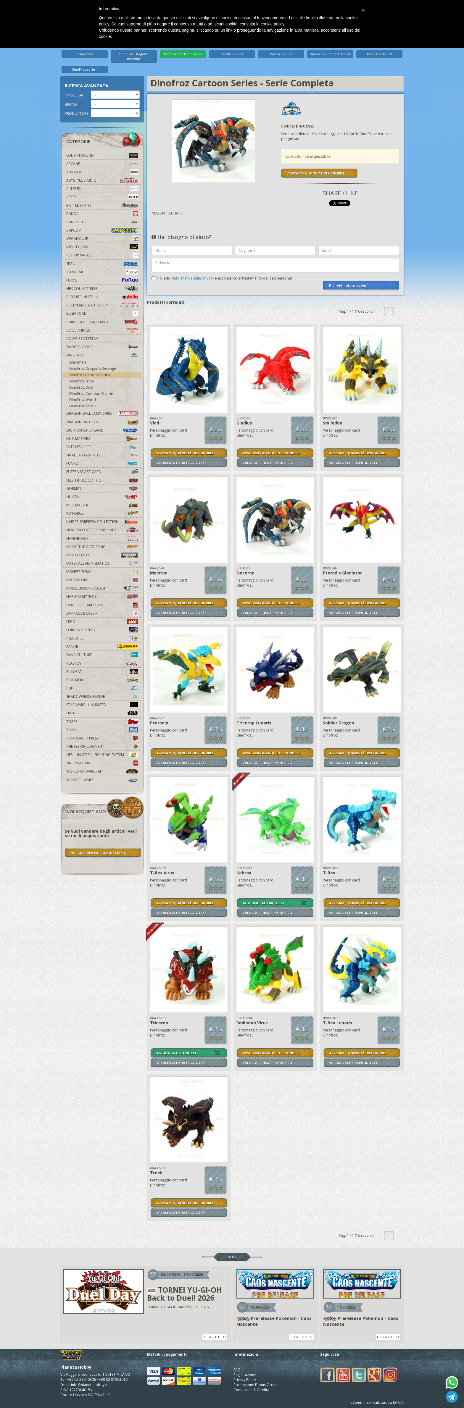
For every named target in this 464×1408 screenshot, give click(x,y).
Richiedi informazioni (348, 285)
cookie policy (272, 24)
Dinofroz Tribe (232, 54)
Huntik (102, 496)
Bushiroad (102, 313)
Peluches (102, 638)
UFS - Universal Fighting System (102, 754)
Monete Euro (102, 571)
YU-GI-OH (102, 172)
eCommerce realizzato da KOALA (377, 1402)
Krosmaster (102, 505)
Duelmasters (102, 438)
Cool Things (102, 330)
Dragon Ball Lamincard (102, 413)
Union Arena (102, 763)
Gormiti (102, 488)
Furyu (102, 280)
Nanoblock (102, 538)
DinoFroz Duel (281, 54)
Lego (102, 621)
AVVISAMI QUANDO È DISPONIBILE (316, 173)
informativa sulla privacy (193, 278)
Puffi (102, 688)
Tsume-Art (102, 272)
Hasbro (102, 713)
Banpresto (102, 222)
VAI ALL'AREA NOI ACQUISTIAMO (98, 852)
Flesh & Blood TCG (102, 480)
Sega (102, 263)
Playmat (102, 671)
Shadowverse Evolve (102, 696)
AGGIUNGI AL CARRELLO (263, 903)
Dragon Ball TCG (102, 421)
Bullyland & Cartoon (102, 305)
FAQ (237, 1369)
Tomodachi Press (102, 738)
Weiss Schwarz (102, 779)
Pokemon (102, 679)
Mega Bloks (102, 579)
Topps (102, 721)
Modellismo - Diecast (102, 588)
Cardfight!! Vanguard (102, 321)
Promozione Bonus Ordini (255, 1384)
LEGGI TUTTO (215, 1337)
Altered (102, 188)
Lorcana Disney (102, 629)
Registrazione (244, 1374)
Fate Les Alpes (102, 446)
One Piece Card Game (102, 605)
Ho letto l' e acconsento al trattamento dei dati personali (225, 278)
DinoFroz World (379, 54)
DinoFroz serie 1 (85, 69)
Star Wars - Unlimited (102, 704)
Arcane (102, 163)
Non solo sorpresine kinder (102, 529)
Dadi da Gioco (102, 346)
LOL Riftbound (102, 155)
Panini (102, 646)
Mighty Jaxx (102, 246)
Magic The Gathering (102, 546)
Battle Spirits (102, 205)
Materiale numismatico (102, 563)
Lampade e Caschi (102, 613)
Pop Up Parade (102, 255)
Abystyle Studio (102, 180)
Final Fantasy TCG (102, 455)
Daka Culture (102, 654)
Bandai (102, 213)
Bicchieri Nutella (102, 296)
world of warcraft (102, 771)
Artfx (102, 196)
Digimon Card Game (102, 430)
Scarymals (85, 54)
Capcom (102, 230)
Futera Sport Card (102, 471)
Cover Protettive (82, 338)
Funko (102, 463)
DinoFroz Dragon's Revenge (133, 56)
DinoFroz (102, 355)
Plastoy (102, 663)
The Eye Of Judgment (102, 746)
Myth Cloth (102, 555)
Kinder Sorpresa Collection (102, 521)
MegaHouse (102, 238)
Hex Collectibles (102, 288)
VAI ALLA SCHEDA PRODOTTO (181, 463)
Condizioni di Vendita (251, 1389)
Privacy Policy (244, 1379)
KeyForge (102, 513)
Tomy (102, 729)
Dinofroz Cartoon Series (183, 54)
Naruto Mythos (102, 596)
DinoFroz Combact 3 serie (330, 54)
